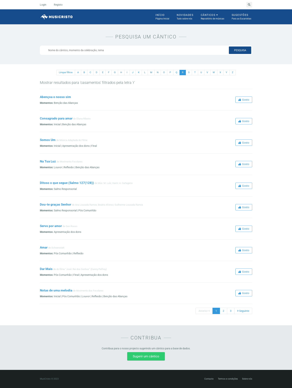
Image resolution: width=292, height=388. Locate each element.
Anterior (204, 310)
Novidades (185, 17)
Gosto (243, 99)
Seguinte (243, 310)
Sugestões (241, 17)
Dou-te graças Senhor (55, 204)
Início (162, 17)
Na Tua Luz (48, 161)
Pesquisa (240, 50)
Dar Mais (46, 269)
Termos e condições (228, 379)
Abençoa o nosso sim (55, 97)
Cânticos (212, 17)
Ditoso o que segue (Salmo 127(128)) (67, 183)
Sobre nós (247, 379)
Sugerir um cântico (146, 356)
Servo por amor (51, 226)
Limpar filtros (66, 72)
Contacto (209, 379)
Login (43, 4)
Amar (43, 247)
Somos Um (47, 140)
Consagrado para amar (56, 118)
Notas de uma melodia (56, 290)
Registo (58, 4)
